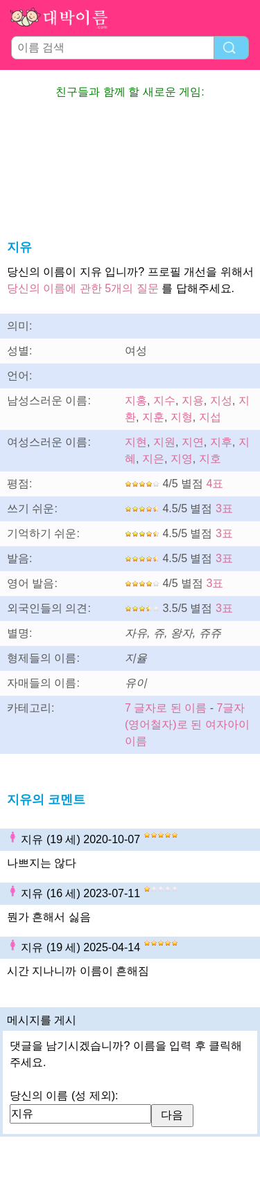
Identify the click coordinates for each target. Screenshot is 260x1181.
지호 (210, 459)
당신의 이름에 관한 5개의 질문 (83, 288)
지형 (182, 417)
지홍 (136, 400)
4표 (215, 483)
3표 (224, 508)
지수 (164, 400)
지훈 (153, 417)
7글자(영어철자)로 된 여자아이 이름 (187, 724)
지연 (193, 442)
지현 (136, 442)
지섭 (210, 417)
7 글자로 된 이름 (166, 708)
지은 (153, 459)
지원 (164, 442)
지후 (221, 442)
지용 (193, 400)
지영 (182, 459)
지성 (221, 400)
